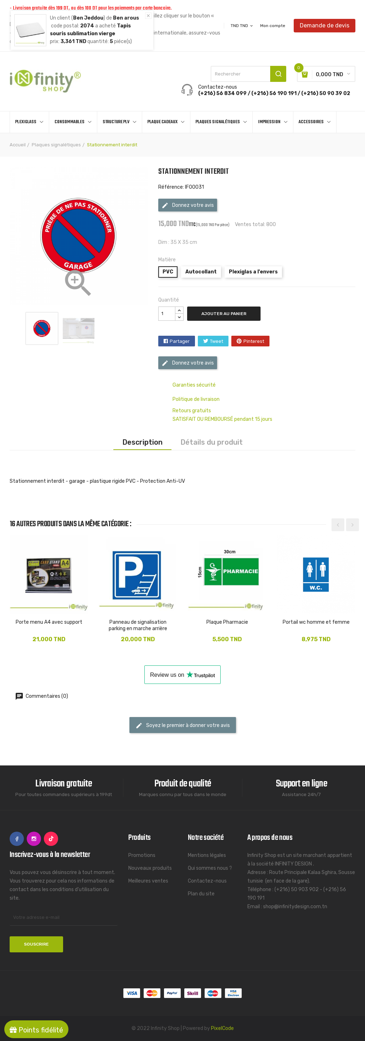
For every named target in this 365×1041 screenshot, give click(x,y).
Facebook (17, 839)
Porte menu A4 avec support (49, 622)
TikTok (51, 839)
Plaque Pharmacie (227, 622)
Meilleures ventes (148, 881)
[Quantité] (166, 314)
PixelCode (222, 1028)
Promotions (141, 855)
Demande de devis (324, 25)
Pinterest (253, 341)
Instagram (34, 839)
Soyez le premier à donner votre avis (182, 725)
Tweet (216, 341)
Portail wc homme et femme (316, 622)
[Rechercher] (248, 74)
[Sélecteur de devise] (242, 25)
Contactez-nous (207, 881)
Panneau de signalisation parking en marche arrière (138, 625)
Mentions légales (207, 855)
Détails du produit (211, 442)
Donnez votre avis (187, 205)
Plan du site (201, 894)
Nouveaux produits (150, 868)
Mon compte (272, 25)
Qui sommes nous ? (210, 868)
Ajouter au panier (223, 313)
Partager (180, 341)
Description (142, 442)
